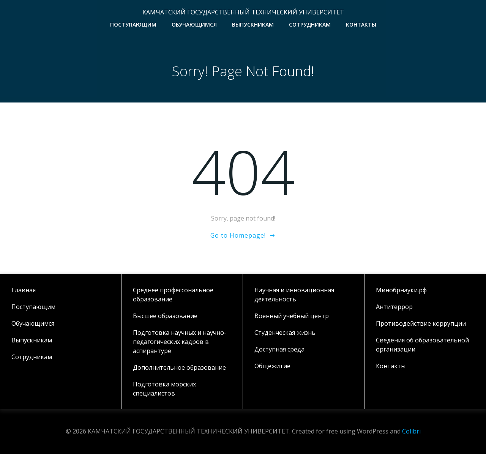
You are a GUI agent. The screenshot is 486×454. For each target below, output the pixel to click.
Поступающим (133, 24)
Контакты (361, 24)
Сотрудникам (310, 24)
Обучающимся (194, 24)
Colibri (411, 431)
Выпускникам (253, 24)
